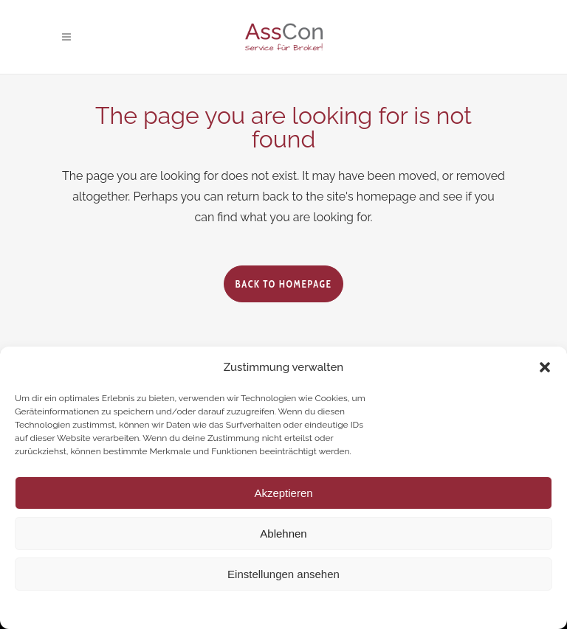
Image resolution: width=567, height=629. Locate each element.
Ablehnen (283, 533)
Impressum (371, 608)
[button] (544, 367)
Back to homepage (283, 284)
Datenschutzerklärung (295, 608)
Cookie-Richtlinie (208, 608)
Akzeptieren (283, 493)
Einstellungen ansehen (283, 574)
